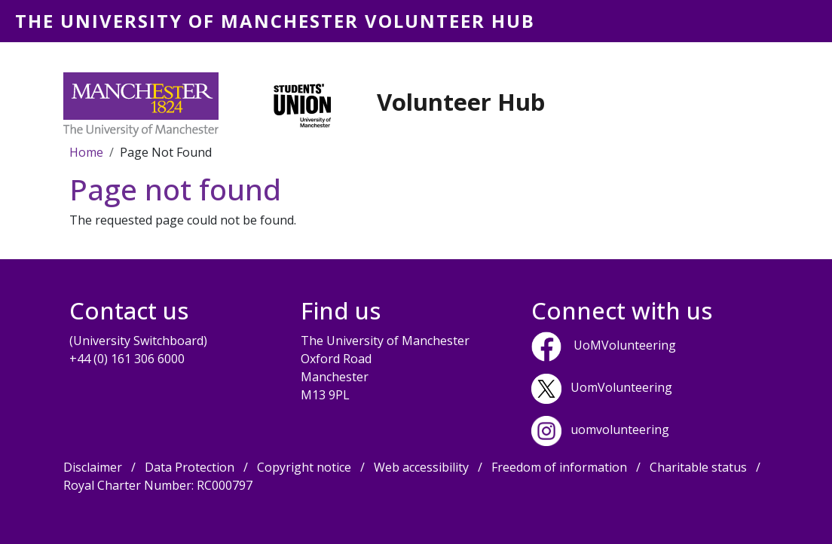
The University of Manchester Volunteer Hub (275, 20)
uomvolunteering (619, 429)
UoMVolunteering (625, 345)
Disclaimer (92, 467)
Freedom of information (559, 467)
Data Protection (189, 467)
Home (86, 152)
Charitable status (698, 467)
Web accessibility (421, 467)
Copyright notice (304, 467)
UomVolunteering (621, 387)
